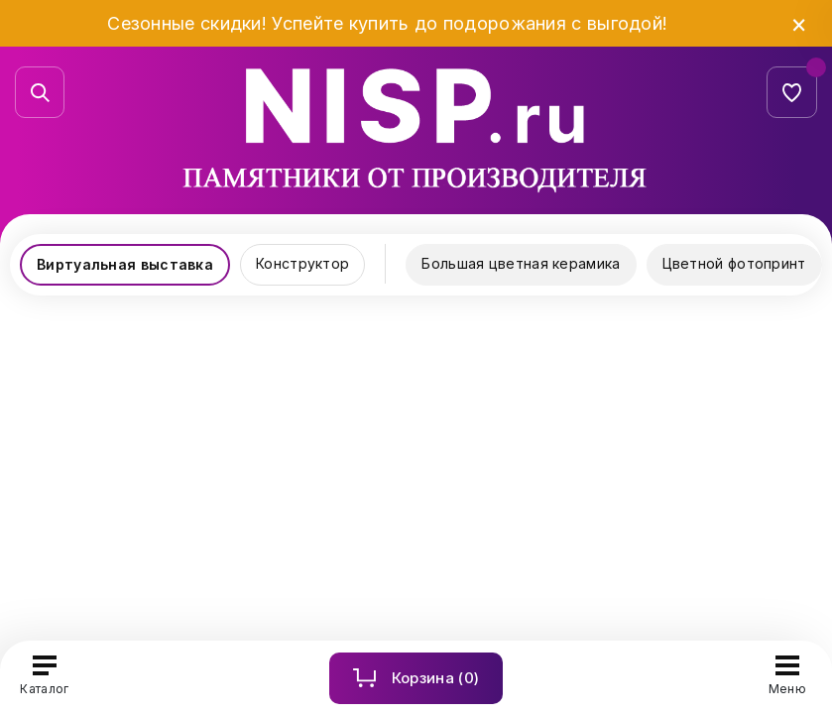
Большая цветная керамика (520, 263)
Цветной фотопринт (734, 263)
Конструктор (302, 263)
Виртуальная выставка (125, 264)
